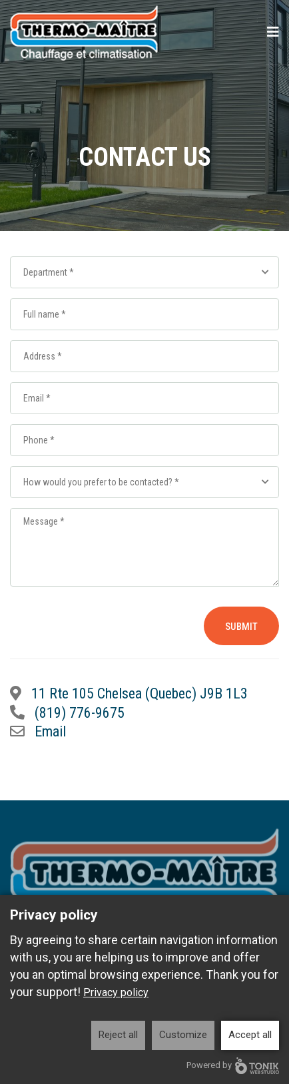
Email (50, 731)
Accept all (250, 1035)
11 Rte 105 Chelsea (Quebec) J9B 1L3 (139, 693)
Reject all (118, 1035)
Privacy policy (115, 992)
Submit (241, 627)
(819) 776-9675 (80, 712)
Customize (183, 1035)
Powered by (232, 1065)
